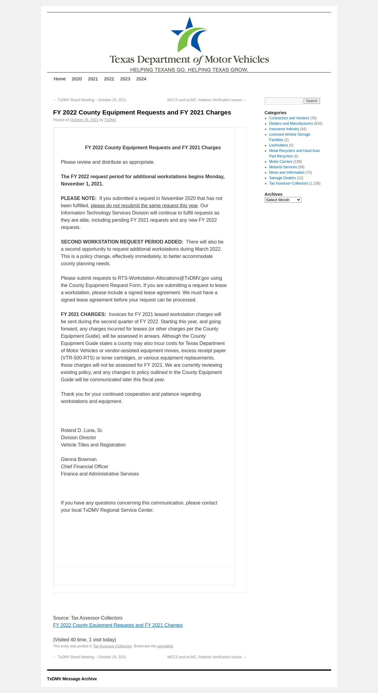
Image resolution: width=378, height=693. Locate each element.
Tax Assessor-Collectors (112, 646)
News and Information (287, 172)
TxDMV (110, 120)
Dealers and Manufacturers (291, 123)
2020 (77, 78)
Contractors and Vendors (289, 118)
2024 (141, 78)
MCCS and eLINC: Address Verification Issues (206, 100)
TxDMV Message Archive (72, 678)
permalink (165, 646)
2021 (93, 78)
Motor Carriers (280, 162)
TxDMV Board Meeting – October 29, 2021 (90, 100)
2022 (109, 78)
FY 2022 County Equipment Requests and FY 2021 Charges (118, 625)
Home (60, 78)
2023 (125, 78)
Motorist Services (283, 167)
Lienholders (278, 145)
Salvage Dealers (282, 178)
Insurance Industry (284, 129)
